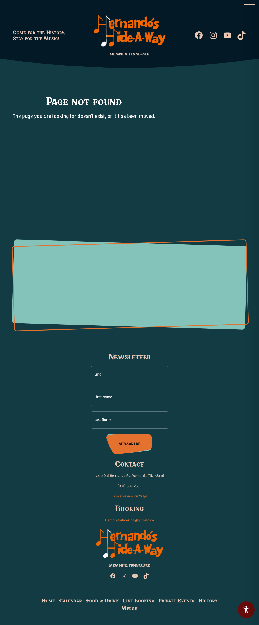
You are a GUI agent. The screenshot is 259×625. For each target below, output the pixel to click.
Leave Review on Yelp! (130, 496)
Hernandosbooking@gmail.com (129, 520)
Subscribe (129, 444)
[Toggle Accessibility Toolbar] (246, 610)
